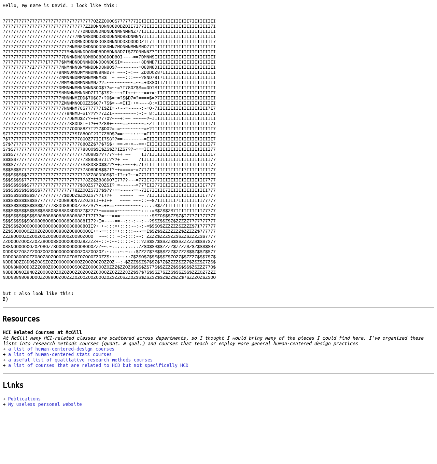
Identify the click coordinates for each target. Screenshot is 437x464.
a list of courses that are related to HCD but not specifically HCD (98, 419)
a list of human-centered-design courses (61, 403)
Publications (24, 453)
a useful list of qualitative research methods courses (80, 414)
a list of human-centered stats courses (60, 408)
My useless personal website (45, 458)
